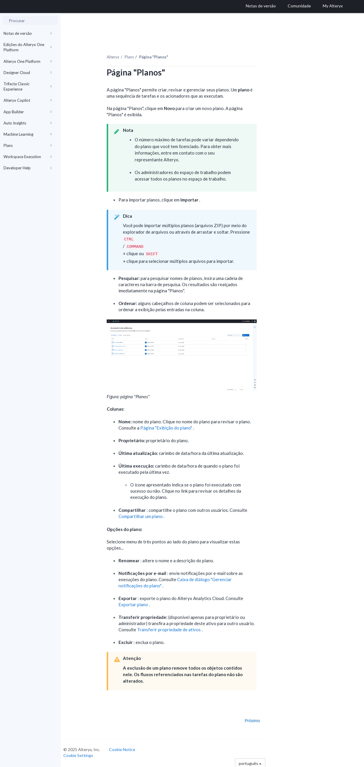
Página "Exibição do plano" (171, 426)
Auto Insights (28, 123)
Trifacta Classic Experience (28, 86)
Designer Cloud (28, 72)
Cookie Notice (127, 748)
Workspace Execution (28, 156)
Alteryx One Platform (28, 61)
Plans (28, 145)
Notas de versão (28, 33)
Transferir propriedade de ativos (173, 628)
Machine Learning (28, 134)
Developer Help (28, 167)
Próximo (256, 719)
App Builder (28, 111)
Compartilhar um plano (145, 515)
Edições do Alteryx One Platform (28, 47)
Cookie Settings (83, 754)
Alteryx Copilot (28, 100)
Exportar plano (138, 603)
